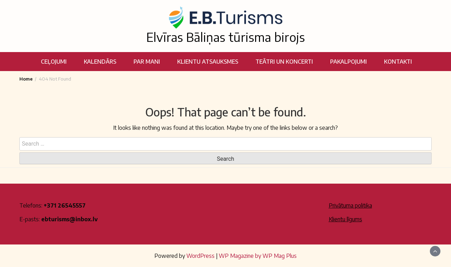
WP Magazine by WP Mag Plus (258, 255)
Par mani (147, 61)
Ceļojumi (54, 61)
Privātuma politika (350, 205)
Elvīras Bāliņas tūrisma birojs (225, 37)
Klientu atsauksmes (207, 61)
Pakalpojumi (348, 61)
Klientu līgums (345, 219)
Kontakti (398, 61)
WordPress (200, 255)
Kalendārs (100, 61)
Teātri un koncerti (284, 61)
